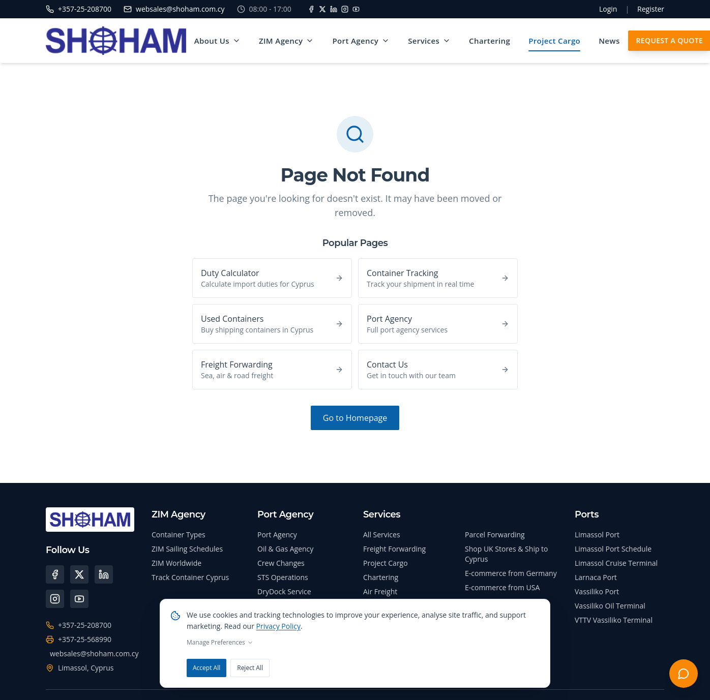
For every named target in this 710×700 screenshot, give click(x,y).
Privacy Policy (278, 626)
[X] (322, 9)
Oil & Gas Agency (285, 549)
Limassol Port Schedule (613, 549)
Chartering (489, 41)
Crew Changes (281, 563)
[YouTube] (356, 9)
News (609, 41)
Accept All (206, 667)
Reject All (250, 667)
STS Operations (282, 577)
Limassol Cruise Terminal (616, 563)
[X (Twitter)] (79, 574)
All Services (381, 534)
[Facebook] (311, 9)
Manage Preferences (220, 642)
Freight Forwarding (394, 549)
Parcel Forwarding (495, 534)
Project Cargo (554, 41)
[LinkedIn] (333, 9)
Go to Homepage (355, 417)
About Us (217, 41)
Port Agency (361, 41)
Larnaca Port (596, 577)
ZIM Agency (286, 41)
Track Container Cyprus (190, 577)
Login (608, 9)
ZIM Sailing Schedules (187, 549)
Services (429, 41)
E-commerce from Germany (511, 573)
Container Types (178, 534)
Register (650, 9)
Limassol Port (597, 534)
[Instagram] (344, 9)
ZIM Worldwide (176, 563)
